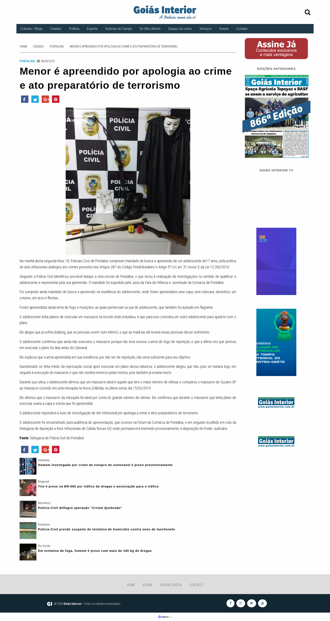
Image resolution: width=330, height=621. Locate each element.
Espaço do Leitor (180, 28)
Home (131, 585)
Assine (224, 28)
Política (74, 28)
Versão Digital (171, 585)
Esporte (92, 28)
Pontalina (27, 61)
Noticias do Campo (118, 28)
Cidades (55, 28)
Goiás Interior (73, 604)
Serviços (206, 28)
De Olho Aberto (150, 28)
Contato (242, 28)
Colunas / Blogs (31, 28)
